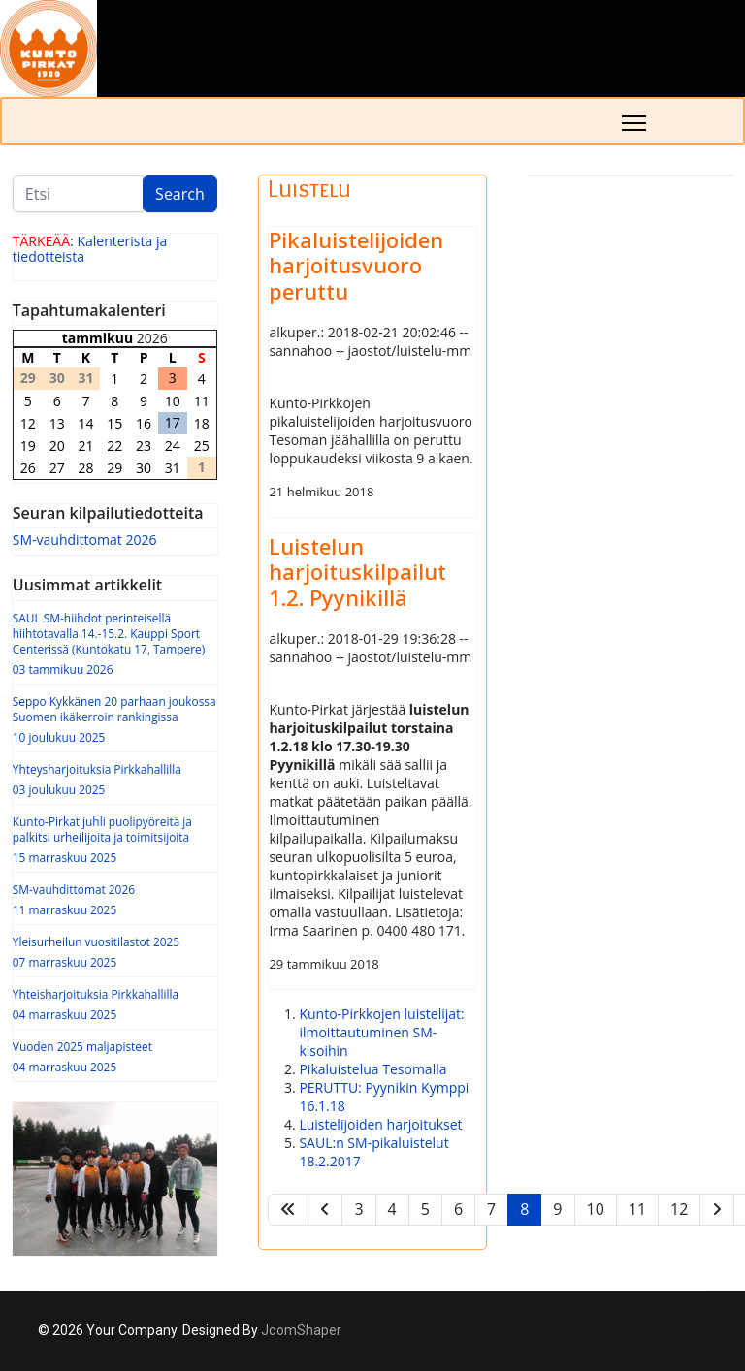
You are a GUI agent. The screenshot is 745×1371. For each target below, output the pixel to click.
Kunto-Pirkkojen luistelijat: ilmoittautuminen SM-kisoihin (381, 1032)
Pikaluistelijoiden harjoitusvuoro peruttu (356, 265)
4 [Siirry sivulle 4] (392, 1209)
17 (172, 422)
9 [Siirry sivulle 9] (557, 1209)
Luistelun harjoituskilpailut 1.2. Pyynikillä (357, 571)
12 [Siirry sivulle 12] (679, 1209)
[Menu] (634, 123)
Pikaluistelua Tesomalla (372, 1069)
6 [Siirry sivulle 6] (458, 1209)
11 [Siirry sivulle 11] (637, 1209)
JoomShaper (301, 1330)
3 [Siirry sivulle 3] (358, 1209)
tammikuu (97, 338)
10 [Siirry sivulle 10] (595, 1209)
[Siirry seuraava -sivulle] (716, 1210)
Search (180, 194)
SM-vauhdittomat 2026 (85, 539)
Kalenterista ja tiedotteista (90, 249)
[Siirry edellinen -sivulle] (325, 1210)
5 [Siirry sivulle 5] (425, 1209)
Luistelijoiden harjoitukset (380, 1124)
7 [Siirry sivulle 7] (491, 1209)
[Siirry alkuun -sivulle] (288, 1210)
